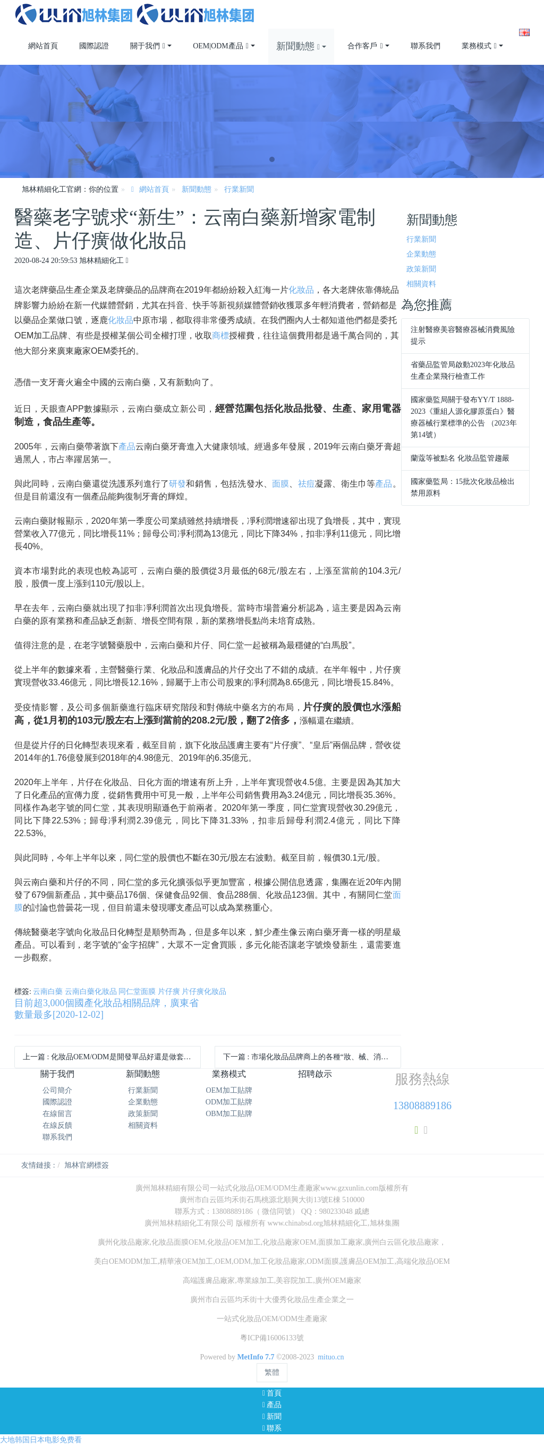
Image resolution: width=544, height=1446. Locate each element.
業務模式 (229, 1073)
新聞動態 (196, 189)
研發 (177, 483)
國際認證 (57, 1102)
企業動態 (421, 254)
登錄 (505, 6)
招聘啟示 (315, 1073)
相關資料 (421, 284)
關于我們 (57, 1073)
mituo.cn (331, 1357)
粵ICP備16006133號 (272, 1338)
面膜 (280, 483)
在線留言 (57, 1114)
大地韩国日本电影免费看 (41, 1440)
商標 (220, 335)
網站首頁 (43, 46)
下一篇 (312, 1057)
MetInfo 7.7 (255, 1357)
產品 (126, 446)
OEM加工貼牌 (229, 1090)
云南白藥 (48, 992)
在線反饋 (57, 1125)
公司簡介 (57, 1090)
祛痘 (306, 483)
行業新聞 (239, 189)
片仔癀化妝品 (204, 992)
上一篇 (112, 1057)
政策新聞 (421, 269)
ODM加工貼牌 (229, 1102)
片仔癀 (169, 992)
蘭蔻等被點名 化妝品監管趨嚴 (460, 458)
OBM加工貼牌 (229, 1114)
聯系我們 (57, 1137)
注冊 (522, 6)
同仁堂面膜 (137, 992)
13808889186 (422, 1105)
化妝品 (301, 289)
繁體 (272, 1372)
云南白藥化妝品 (91, 992)
